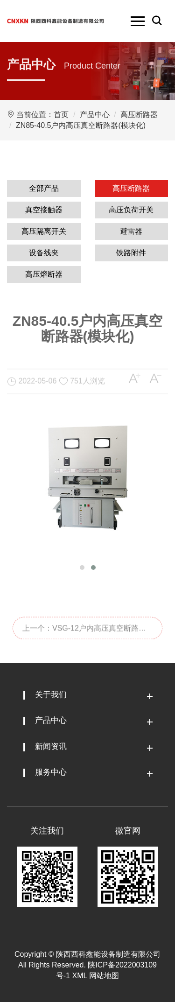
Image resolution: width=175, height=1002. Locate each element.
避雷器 (131, 231)
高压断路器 (139, 115)
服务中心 (51, 772)
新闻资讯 (51, 746)
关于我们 (51, 694)
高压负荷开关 (131, 210)
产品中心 (95, 115)
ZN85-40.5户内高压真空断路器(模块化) (81, 125)
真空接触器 (44, 210)
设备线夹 (44, 253)
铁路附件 (131, 253)
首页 (61, 115)
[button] (82, 567)
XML (79, 976)
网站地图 (104, 976)
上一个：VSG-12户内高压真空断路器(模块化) (84, 646)
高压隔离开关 (43, 231)
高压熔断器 (44, 274)
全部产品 (44, 188)
